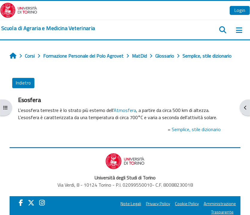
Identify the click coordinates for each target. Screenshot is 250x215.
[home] (48, 28)
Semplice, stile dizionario (196, 129)
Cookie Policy (187, 203)
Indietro (23, 82)
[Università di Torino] (18, 9)
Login (239, 10)
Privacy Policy (158, 203)
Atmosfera (125, 110)
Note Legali (131, 203)
